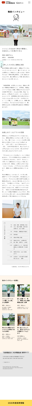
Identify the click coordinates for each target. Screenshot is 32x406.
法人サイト (7, 362)
